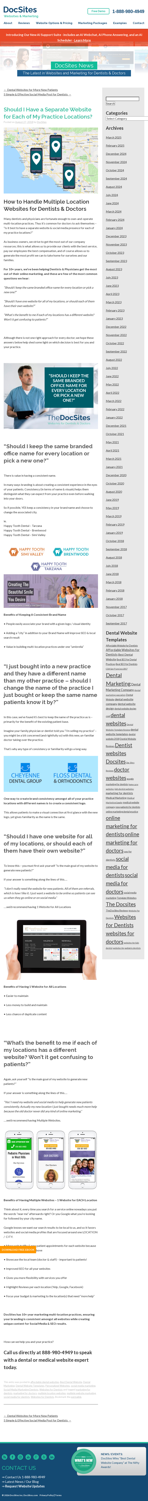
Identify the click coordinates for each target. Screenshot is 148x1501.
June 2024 (112, 203)
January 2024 (114, 228)
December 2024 (116, 153)
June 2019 (112, 499)
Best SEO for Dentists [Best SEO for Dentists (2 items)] (126, 664)
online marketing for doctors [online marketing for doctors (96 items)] (122, 842)
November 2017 (116, 607)
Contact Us (13, 1477)
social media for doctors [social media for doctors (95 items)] (122, 883)
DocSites (42, 122)
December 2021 (116, 425)
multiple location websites (52, 1393)
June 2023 (112, 285)
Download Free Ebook (18, 1249)
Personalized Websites (57, 1385)
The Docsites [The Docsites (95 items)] (121, 904)
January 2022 (114, 417)
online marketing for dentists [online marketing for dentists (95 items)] (121, 826)
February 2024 (115, 219)
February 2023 (115, 310)
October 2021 (115, 434)
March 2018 (113, 582)
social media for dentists (17, 1396)
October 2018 (115, 541)
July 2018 (112, 565)
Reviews (24, 23)
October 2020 (115, 483)
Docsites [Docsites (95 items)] (116, 761)
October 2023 (115, 252)
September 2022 (116, 351)
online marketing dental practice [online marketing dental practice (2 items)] (122, 811)
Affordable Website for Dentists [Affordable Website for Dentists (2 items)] (122, 645)
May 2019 (112, 508)
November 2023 (116, 244)
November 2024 (116, 162)
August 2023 (114, 269)
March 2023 (113, 302)
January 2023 (114, 318)
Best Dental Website (71, 1382)
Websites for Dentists (51, 1389)
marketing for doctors (25, 1393)
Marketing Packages (92, 23)
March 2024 (113, 211)
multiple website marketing (81, 1393)
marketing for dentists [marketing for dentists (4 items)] (119, 793)
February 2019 (115, 524)
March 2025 (113, 137)
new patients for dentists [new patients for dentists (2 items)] (128, 807)
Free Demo (98, 11)
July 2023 (112, 277)
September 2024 (116, 178)
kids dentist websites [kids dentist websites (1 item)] (124, 789)
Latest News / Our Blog (22, 1482)
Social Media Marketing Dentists (21, 1389)
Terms (58, 1495)
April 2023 (112, 294)
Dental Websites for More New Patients (31, 89)
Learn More (82, 40)
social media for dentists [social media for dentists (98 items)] (117, 867)
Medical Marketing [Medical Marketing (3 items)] (116, 797)
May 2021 (112, 442)
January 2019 (114, 532)
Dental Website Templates (30, 1385)
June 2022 (112, 376)
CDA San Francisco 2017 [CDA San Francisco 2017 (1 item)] (116, 669)
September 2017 (116, 623)
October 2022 (115, 343)
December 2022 (116, 326)
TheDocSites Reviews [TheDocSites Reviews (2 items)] (117, 910)
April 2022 (112, 392)
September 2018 (116, 549)
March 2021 (113, 458)
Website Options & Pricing (54, 23)
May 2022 (112, 384)
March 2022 (113, 401)
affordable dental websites (44, 1382)
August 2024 (114, 186)
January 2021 (114, 467)
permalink (76, 1396)
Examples (120, 23)
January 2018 (114, 598)
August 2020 (114, 491)
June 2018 (112, 574)
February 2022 (115, 409)
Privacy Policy (46, 1495)
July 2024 (112, 195)
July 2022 (112, 368)
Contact (138, 23)
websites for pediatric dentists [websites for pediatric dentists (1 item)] (127, 948)
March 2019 (113, 516)
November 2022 (116, 335)
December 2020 (116, 475)
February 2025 (115, 145)
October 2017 (115, 615)
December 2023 (116, 236)
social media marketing (83, 1385)
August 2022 (114, 359)
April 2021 (112, 450)
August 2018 (114, 557)
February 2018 (115, 590)
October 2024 (115, 170)
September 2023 (116, 261)
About (8, 23)
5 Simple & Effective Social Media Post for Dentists (37, 94)
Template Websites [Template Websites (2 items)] (126, 898)
